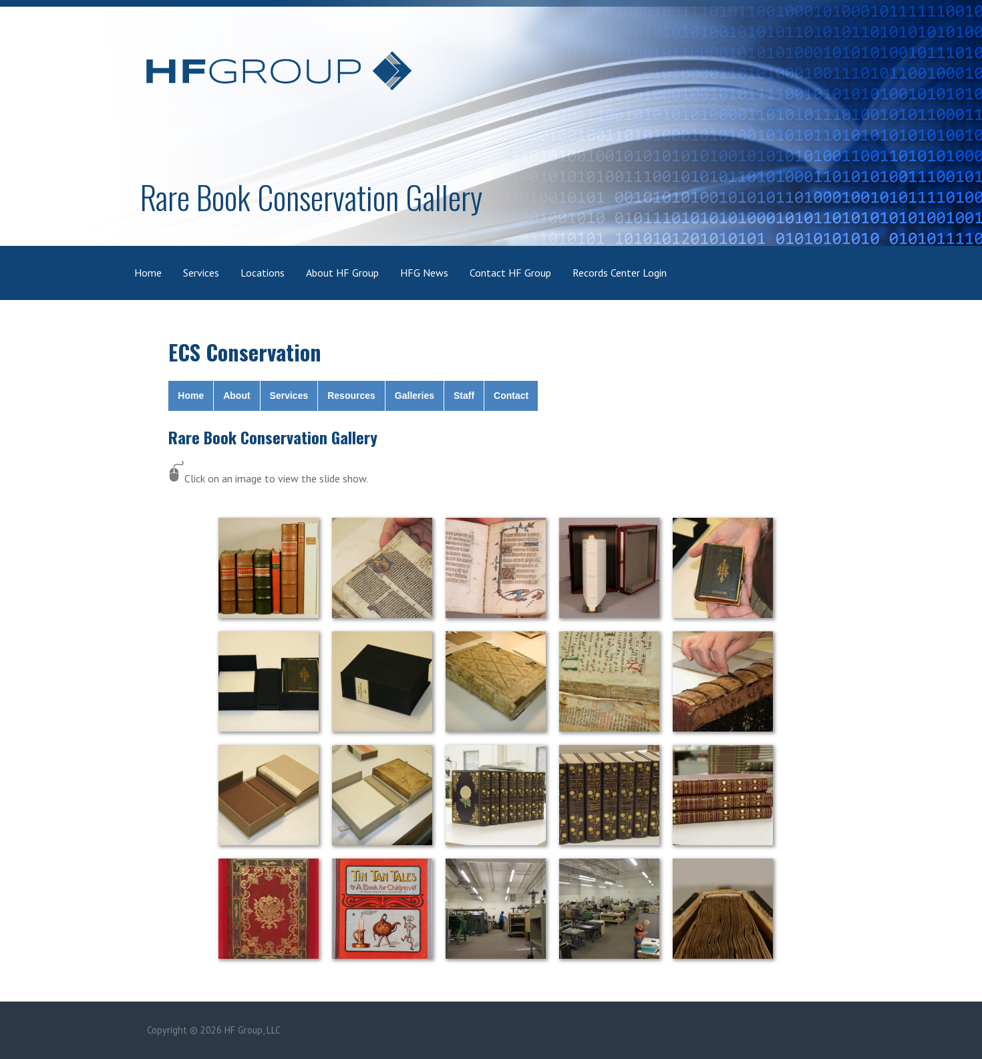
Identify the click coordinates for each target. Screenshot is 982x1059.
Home (148, 272)
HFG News (424, 272)
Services (201, 272)
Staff (464, 395)
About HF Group (342, 272)
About (236, 395)
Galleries (414, 395)
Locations (262, 272)
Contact (511, 395)
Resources (351, 395)
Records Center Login (619, 272)
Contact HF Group (510, 272)
